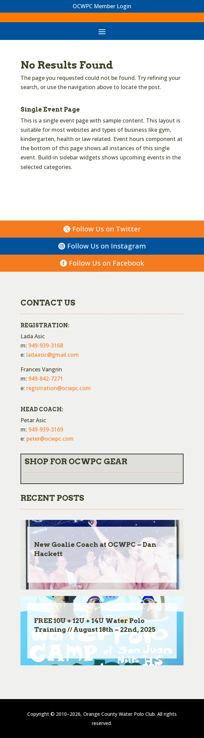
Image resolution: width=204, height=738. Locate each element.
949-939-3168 (45, 345)
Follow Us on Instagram (106, 246)
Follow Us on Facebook (106, 263)
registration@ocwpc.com (58, 388)
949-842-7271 (45, 378)
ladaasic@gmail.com (52, 354)
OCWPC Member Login (102, 6)
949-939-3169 (45, 429)
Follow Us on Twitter (106, 228)
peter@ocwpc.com (50, 438)
